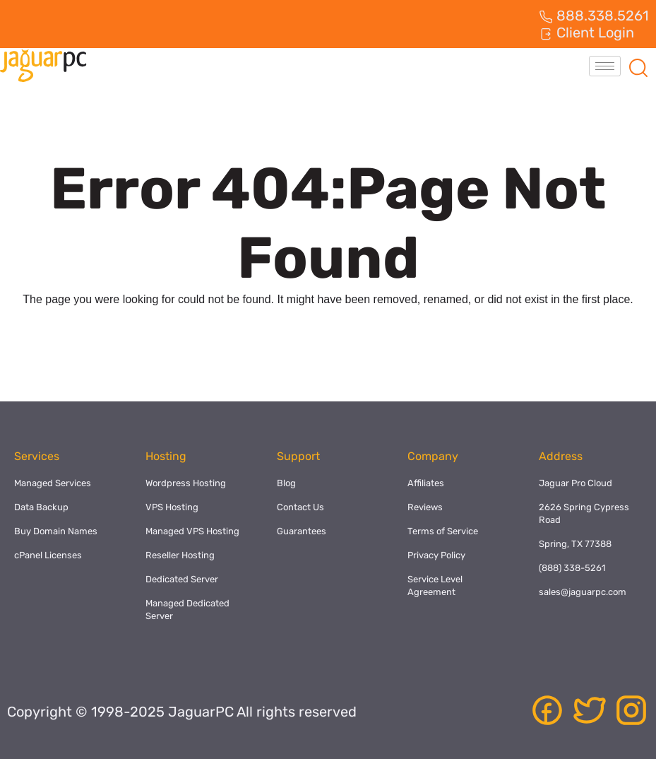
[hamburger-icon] (605, 66)
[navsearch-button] (638, 66)
